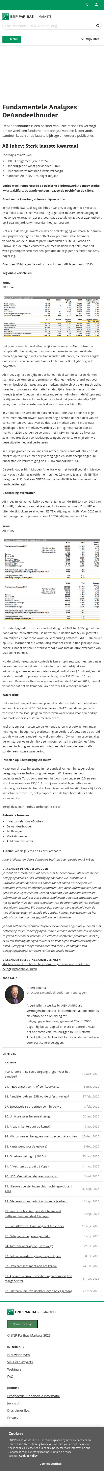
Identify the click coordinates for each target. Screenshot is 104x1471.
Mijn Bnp (90, 39)
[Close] (97, 1435)
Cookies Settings (22, 1324)
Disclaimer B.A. (18, 1410)
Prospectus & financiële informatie (33, 1396)
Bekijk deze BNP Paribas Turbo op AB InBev (31, 807)
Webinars (14, 1369)
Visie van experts (20, 1362)
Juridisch (13, 1403)
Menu (11, 39)
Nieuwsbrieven (18, 1355)
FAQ (10, 1376)
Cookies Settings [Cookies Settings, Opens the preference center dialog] (50, 1466)
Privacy (12, 1418)
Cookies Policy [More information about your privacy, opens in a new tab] (28, 1458)
